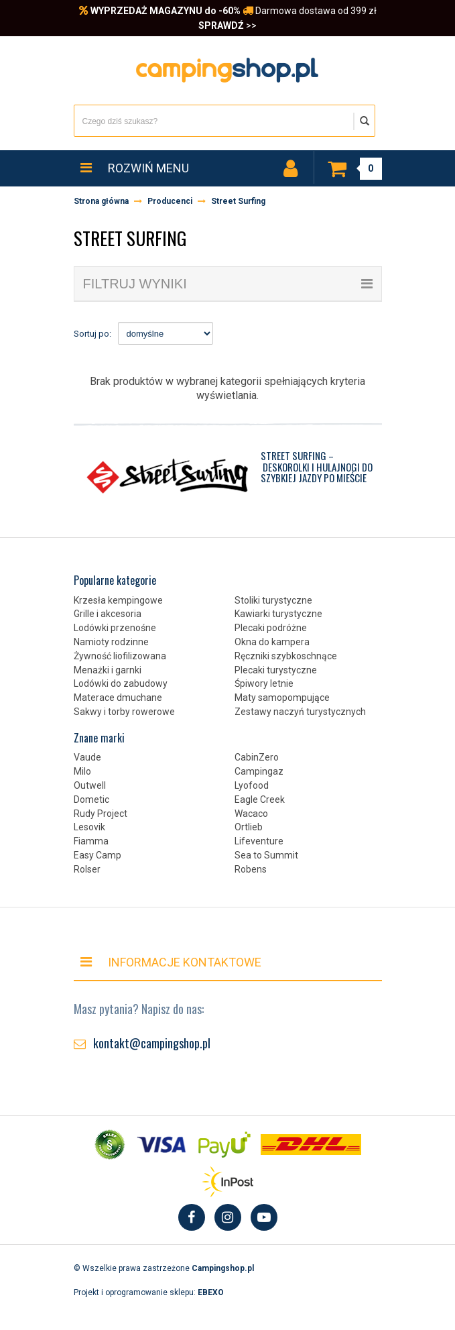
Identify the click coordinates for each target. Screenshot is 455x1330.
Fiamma (91, 841)
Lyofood (252, 785)
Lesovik (89, 827)
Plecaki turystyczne (276, 670)
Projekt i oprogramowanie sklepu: (149, 1292)
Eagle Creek (260, 799)
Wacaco (251, 813)
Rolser (87, 869)
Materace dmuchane (118, 697)
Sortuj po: (92, 334)
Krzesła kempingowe (118, 600)
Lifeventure (259, 841)
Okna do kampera (272, 641)
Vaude (87, 757)
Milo (82, 771)
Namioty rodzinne (111, 641)
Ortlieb (249, 827)
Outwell (90, 785)
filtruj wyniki (228, 283)
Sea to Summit (266, 855)
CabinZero (257, 757)
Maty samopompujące (282, 697)
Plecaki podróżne (271, 627)
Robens (251, 869)
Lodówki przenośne (115, 627)
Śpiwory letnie (264, 683)
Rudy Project (100, 813)
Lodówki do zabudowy (121, 683)
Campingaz (259, 771)
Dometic (91, 799)
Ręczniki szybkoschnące (286, 656)
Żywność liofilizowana (120, 656)
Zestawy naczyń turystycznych (300, 711)
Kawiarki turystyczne (278, 613)
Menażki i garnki (107, 670)
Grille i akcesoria (107, 613)
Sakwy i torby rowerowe (124, 711)
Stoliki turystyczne (273, 600)
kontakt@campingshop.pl (151, 1043)
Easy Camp (97, 855)
